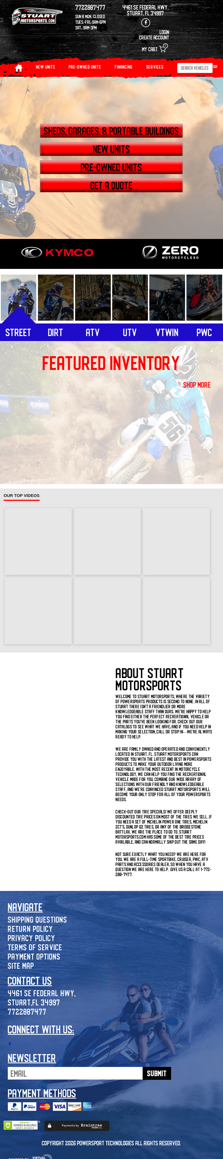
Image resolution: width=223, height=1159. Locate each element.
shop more (197, 385)
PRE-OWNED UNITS (85, 66)
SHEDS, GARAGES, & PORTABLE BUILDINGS (111, 131)
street (19, 332)
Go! (215, 66)
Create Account (154, 37)
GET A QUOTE (111, 185)
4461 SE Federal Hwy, (42, 993)
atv (93, 332)
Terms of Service (35, 947)
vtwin (167, 332)
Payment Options (34, 956)
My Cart (154, 49)
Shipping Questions (37, 919)
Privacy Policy (31, 938)
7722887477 (27, 1011)
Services (155, 66)
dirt (55, 332)
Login (164, 32)
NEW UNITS (45, 66)
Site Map (21, 965)
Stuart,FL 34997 (34, 1002)
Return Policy (30, 929)
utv (130, 332)
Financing (124, 66)
